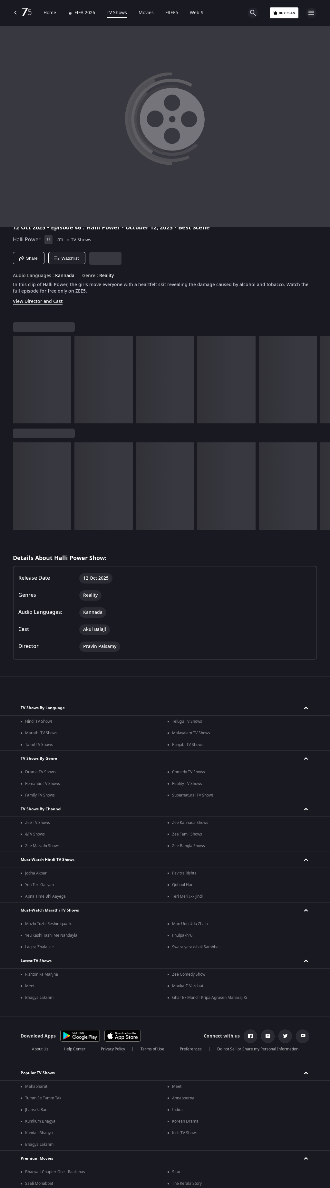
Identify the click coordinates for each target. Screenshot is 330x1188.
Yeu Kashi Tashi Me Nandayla (51, 935)
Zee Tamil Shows (187, 834)
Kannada (64, 276)
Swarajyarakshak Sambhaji (196, 947)
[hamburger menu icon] (311, 13)
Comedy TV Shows (188, 772)
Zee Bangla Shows (188, 846)
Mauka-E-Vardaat (187, 986)
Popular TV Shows (38, 1073)
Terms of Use (152, 1049)
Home (50, 13)
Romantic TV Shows (42, 784)
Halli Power (27, 240)
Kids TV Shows (185, 1133)
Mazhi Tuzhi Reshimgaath (48, 924)
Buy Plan (284, 13)
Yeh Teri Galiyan (39, 885)
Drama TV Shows (40, 772)
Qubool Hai (182, 885)
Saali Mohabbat (39, 1183)
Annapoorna (183, 1098)
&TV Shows (35, 834)
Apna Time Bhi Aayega (45, 896)
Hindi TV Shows (39, 721)
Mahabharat (36, 1086)
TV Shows (117, 13)
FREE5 (171, 13)
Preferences (191, 1049)
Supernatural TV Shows (193, 795)
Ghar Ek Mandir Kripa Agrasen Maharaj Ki (209, 997)
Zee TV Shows (37, 823)
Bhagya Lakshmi (39, 997)
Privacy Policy (113, 1049)
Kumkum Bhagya (40, 1121)
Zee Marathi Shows (42, 846)
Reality (106, 276)
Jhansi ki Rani (36, 1110)
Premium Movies (37, 1158)
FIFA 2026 (81, 12)
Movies (146, 13)
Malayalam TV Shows (191, 733)
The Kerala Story (187, 1183)
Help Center (74, 1049)
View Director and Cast (38, 301)
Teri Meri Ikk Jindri (188, 896)
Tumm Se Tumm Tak (43, 1098)
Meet (29, 986)
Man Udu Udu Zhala (190, 924)
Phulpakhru (182, 935)
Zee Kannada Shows (190, 823)
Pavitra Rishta (184, 873)
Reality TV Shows (187, 784)
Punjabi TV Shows (187, 745)
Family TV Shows (40, 795)
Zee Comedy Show (188, 974)
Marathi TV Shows (41, 733)
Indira (177, 1110)
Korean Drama (185, 1121)
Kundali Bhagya (39, 1133)
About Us (40, 1049)
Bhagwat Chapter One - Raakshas (55, 1172)
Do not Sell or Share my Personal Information (257, 1049)
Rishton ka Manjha (41, 974)
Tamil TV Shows (39, 745)
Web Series (202, 13)
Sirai (176, 1172)
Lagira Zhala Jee (39, 947)
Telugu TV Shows (187, 721)
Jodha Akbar (36, 873)
